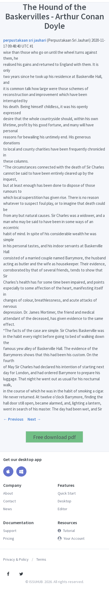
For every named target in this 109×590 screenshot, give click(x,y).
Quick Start (67, 493)
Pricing (8, 538)
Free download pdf (54, 437)
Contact (9, 501)
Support (9, 530)
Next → (34, 419)
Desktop (64, 501)
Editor (62, 508)
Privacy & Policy (16, 559)
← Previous (13, 419)
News (7, 508)
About (8, 493)
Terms (41, 559)
